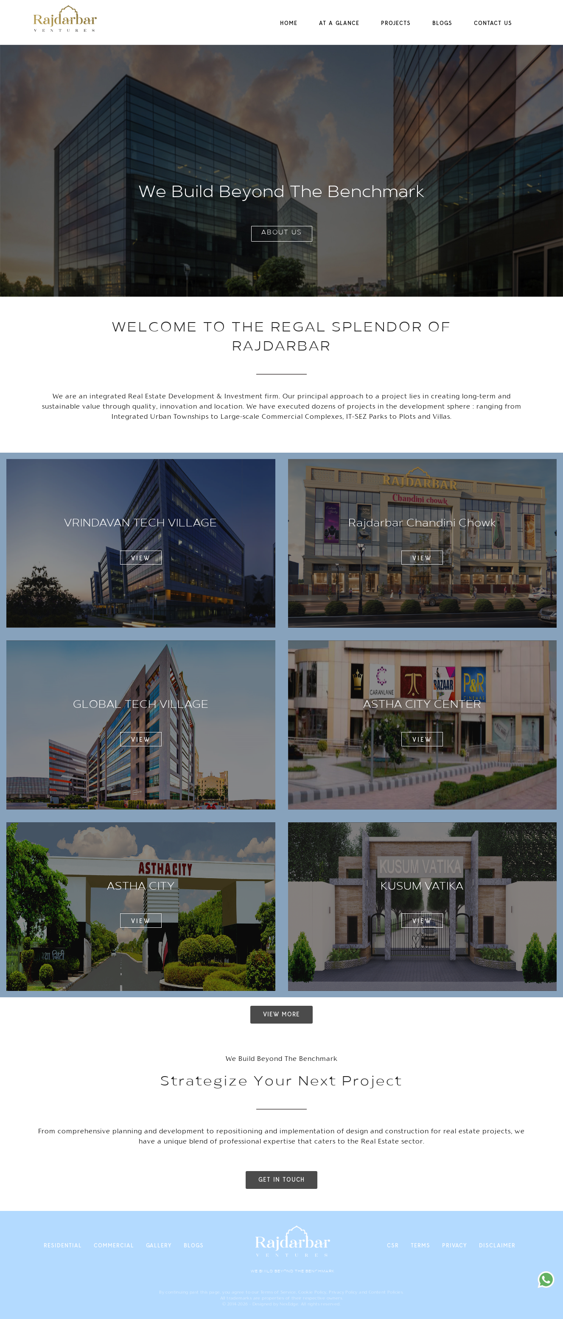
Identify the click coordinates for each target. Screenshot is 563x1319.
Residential (63, 1245)
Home (288, 22)
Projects (396, 22)
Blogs (442, 22)
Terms (420, 1245)
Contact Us (493, 22)
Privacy (454, 1245)
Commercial (114, 1245)
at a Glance (339, 22)
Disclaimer (497, 1245)
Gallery (159, 1245)
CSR (393, 1245)
